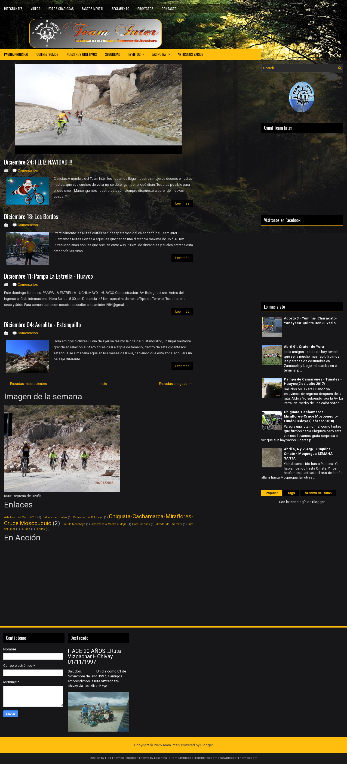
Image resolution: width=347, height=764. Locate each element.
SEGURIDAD (112, 54)
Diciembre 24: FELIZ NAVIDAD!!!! (38, 161)
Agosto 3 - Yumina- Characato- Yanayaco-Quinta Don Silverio (310, 320)
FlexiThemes (114, 758)
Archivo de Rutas (318, 493)
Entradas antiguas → (175, 384)
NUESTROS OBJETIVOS (82, 54)
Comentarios (28, 170)
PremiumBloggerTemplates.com (193, 758)
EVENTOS (138, 53)
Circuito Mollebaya (73, 524)
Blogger (318, 502)
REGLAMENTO (120, 8)
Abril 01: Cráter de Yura (304, 347)
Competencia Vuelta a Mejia (109, 524)
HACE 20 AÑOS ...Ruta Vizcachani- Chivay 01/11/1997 (94, 656)
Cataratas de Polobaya (88, 517)
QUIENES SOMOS (47, 54)
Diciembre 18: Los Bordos (31, 216)
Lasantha (160, 758)
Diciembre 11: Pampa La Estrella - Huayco (48, 275)
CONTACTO (169, 8)
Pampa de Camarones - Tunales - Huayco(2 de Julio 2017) (313, 381)
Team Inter (170, 745)
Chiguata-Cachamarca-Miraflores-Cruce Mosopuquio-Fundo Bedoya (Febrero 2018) (311, 416)
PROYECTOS (145, 8)
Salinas (25, 529)
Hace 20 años (141, 524)
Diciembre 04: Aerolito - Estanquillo (42, 324)
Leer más (182, 203)
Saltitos (40, 529)
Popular (272, 493)
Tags (291, 493)
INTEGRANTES (13, 8)
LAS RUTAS (163, 53)
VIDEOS (35, 8)
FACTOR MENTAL (93, 8)
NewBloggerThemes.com (238, 758)
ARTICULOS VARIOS (191, 54)
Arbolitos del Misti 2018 (20, 517)
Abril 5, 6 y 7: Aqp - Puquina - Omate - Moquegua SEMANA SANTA (308, 453)
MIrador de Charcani (168, 524)
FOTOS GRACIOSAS (61, 8)
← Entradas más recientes (26, 384)
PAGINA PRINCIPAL (16, 54)
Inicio (103, 384)
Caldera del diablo (54, 517)
